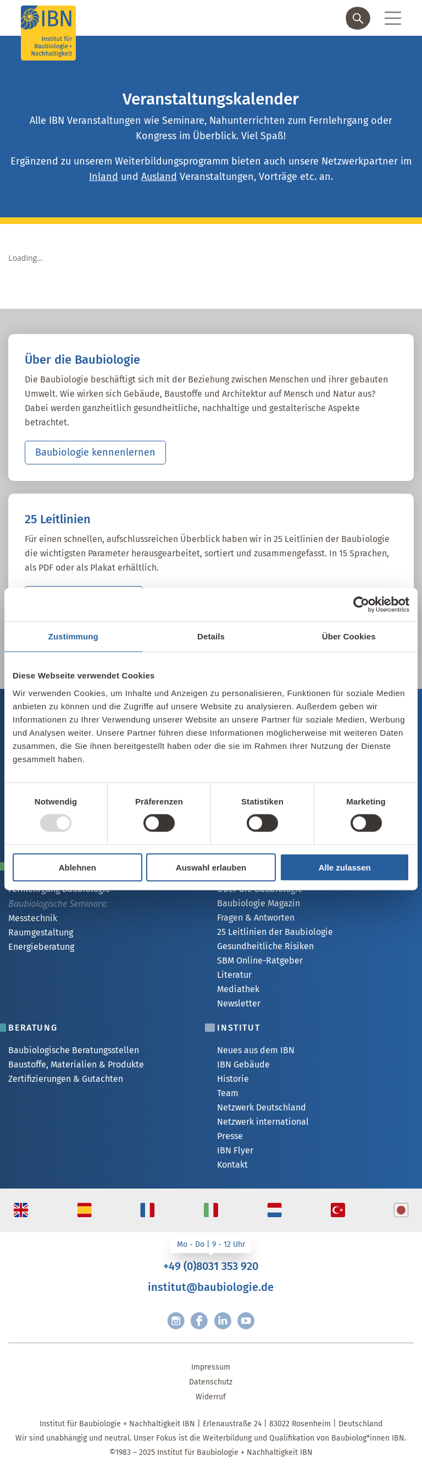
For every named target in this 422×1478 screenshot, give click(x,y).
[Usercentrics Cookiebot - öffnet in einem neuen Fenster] (361, 604)
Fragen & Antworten (256, 917)
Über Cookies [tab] (349, 636)
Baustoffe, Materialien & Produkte (76, 1064)
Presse (230, 1136)
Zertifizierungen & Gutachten (65, 1079)
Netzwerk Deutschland (261, 1107)
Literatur (234, 975)
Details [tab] (211, 636)
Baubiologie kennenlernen (95, 452)
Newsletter (238, 1003)
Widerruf (211, 1397)
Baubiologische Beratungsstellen (73, 1050)
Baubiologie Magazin (258, 903)
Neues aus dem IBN (256, 1050)
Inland (103, 177)
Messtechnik (32, 918)
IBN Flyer (235, 1150)
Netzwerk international (263, 1121)
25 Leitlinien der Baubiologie (275, 932)
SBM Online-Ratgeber (260, 960)
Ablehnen (77, 867)
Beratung (32, 1027)
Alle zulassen (345, 867)
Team (227, 1093)
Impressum (210, 1367)
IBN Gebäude (243, 1064)
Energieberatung (41, 946)
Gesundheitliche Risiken (265, 946)
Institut (238, 1027)
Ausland (159, 177)
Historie (233, 1079)
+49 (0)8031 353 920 (210, 1266)
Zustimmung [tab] (73, 636)
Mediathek (238, 989)
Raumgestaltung (40, 932)
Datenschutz (210, 1382)
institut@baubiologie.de (211, 1287)
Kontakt (232, 1164)
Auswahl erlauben (211, 867)
